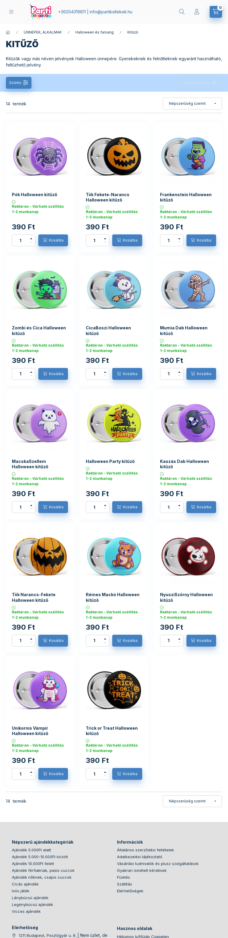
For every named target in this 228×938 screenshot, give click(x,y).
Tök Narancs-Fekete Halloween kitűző (34, 597)
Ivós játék (20, 891)
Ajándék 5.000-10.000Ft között (40, 857)
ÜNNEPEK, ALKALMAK (43, 32)
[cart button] (216, 12)
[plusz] (31, 238)
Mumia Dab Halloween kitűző (184, 330)
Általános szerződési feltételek (145, 850)
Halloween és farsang (94, 32)
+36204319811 (72, 11)
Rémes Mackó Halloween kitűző (113, 597)
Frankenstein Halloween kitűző (186, 197)
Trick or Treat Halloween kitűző (112, 731)
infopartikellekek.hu (111, 11)
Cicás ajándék (25, 884)
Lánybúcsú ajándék (30, 898)
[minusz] (31, 242)
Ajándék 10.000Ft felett (33, 863)
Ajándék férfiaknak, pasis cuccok (43, 870)
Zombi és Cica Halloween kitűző (39, 330)
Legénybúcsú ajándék (32, 904)
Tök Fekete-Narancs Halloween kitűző (107, 197)
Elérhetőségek (130, 891)
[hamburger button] (11, 11)
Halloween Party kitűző (110, 461)
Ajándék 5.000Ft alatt (31, 850)
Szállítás (124, 884)
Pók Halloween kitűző (34, 194)
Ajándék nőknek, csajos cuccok (42, 877)
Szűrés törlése (197, 82)
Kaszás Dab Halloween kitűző (184, 464)
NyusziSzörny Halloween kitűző (186, 597)
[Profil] (197, 12)
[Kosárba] (53, 240)
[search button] (182, 12)
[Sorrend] (192, 103)
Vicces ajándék (26, 911)
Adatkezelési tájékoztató (139, 857)
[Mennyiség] (20, 240)
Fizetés (123, 877)
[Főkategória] (8, 32)
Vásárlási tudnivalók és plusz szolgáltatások (158, 863)
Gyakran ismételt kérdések (142, 870)
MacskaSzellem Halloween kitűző (30, 464)
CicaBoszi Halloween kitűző (108, 330)
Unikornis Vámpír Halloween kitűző (30, 731)
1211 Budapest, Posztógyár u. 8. (47, 935)
